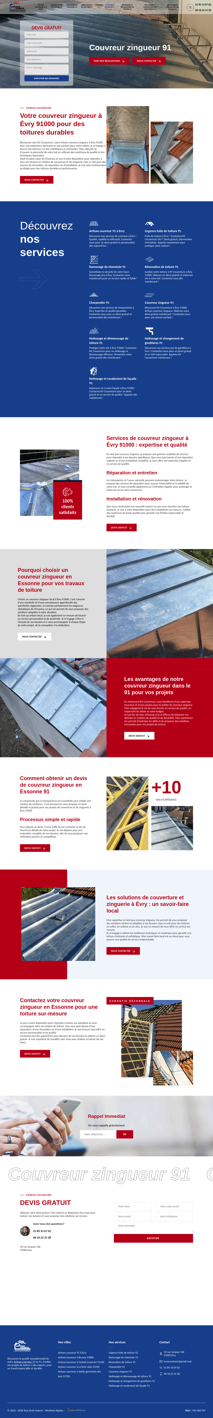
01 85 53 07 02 (203, 4)
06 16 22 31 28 (203, 10)
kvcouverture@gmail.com (175, 1361)
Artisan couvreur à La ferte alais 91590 (79, 1366)
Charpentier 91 (99, 6)
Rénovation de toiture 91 (86, 6)
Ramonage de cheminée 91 (72, 6)
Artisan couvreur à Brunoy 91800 (76, 1357)
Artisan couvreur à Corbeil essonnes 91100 (81, 1362)
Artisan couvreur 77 (24, 1361)
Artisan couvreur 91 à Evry (41, 7)
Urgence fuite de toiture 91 (56, 6)
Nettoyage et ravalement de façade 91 (172, 7)
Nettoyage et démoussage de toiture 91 (127, 7)
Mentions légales (54, 1410)
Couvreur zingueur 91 (110, 6)
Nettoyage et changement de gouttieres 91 (149, 7)
